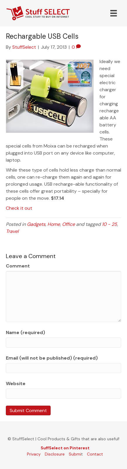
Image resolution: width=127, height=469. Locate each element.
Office (68, 224)
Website (15, 383)
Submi (75, 454)
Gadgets (36, 224)
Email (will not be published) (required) (52, 358)
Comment (18, 266)
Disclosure (55, 454)
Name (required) (25, 332)
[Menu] (113, 13)
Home (53, 224)
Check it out (19, 208)
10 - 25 (109, 224)
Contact (95, 454)
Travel (12, 231)
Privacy (34, 454)
